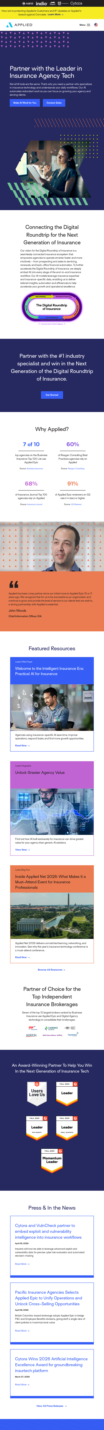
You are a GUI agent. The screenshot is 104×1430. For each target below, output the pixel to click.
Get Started (52, 395)
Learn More (56, 15)
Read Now (23, 746)
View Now (23, 850)
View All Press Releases (52, 1411)
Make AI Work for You (24, 103)
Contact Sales (54, 103)
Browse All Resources (52, 971)
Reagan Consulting (76, 469)
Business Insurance (34, 469)
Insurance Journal (35, 504)
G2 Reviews (76, 504)
